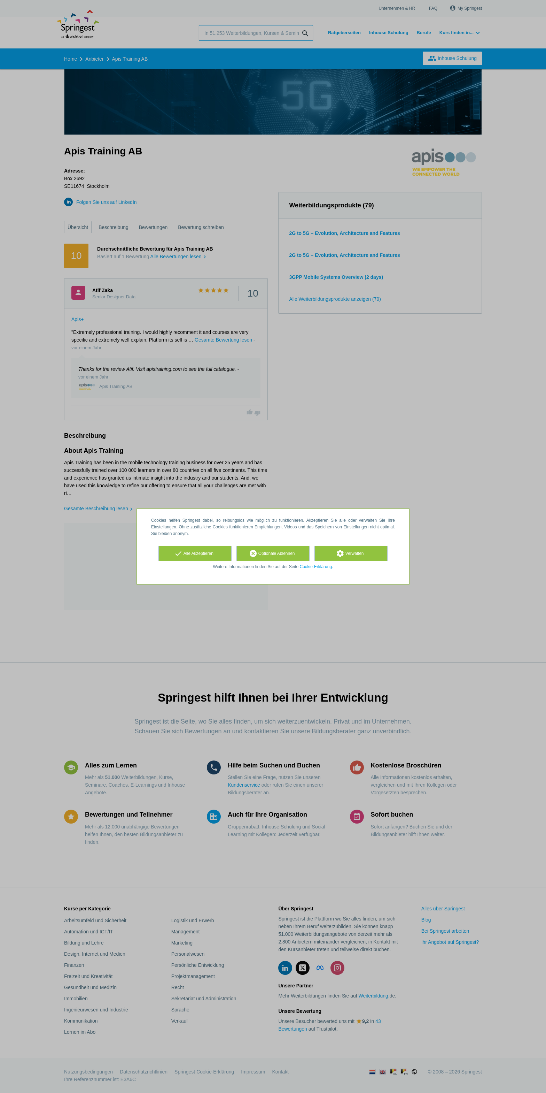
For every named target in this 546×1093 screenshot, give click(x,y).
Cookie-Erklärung (316, 566)
